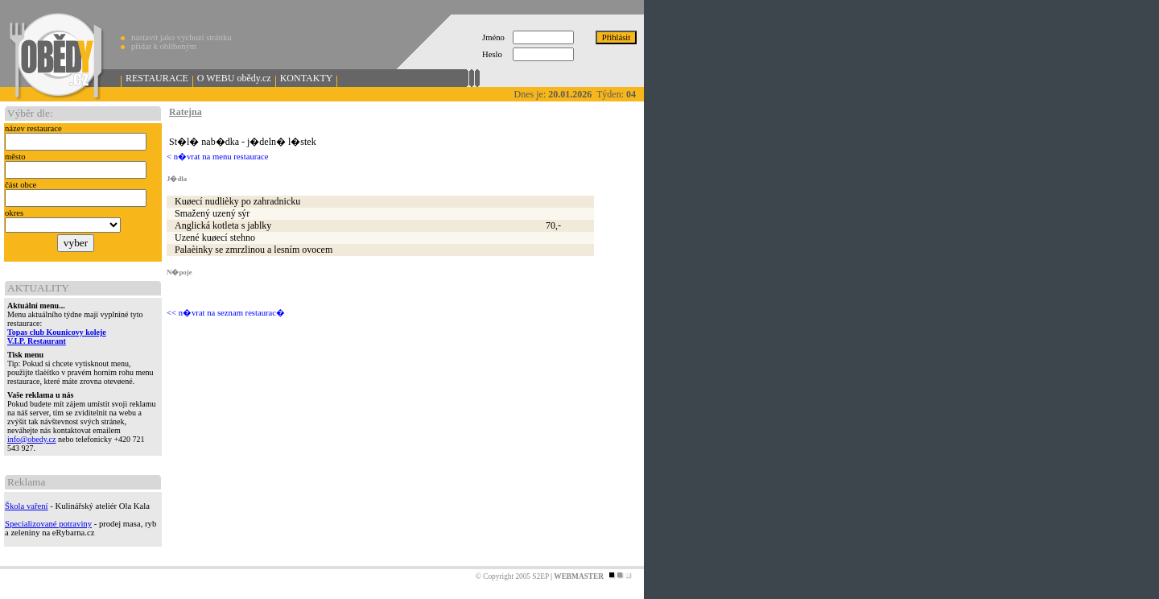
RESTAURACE (157, 78)
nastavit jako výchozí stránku (181, 37)
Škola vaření (26, 506)
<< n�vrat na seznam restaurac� (226, 312)
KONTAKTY (306, 78)
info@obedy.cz (31, 439)
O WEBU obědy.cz (234, 78)
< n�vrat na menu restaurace (217, 156)
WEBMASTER (579, 576)
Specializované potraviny (48, 523)
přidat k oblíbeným (163, 46)
